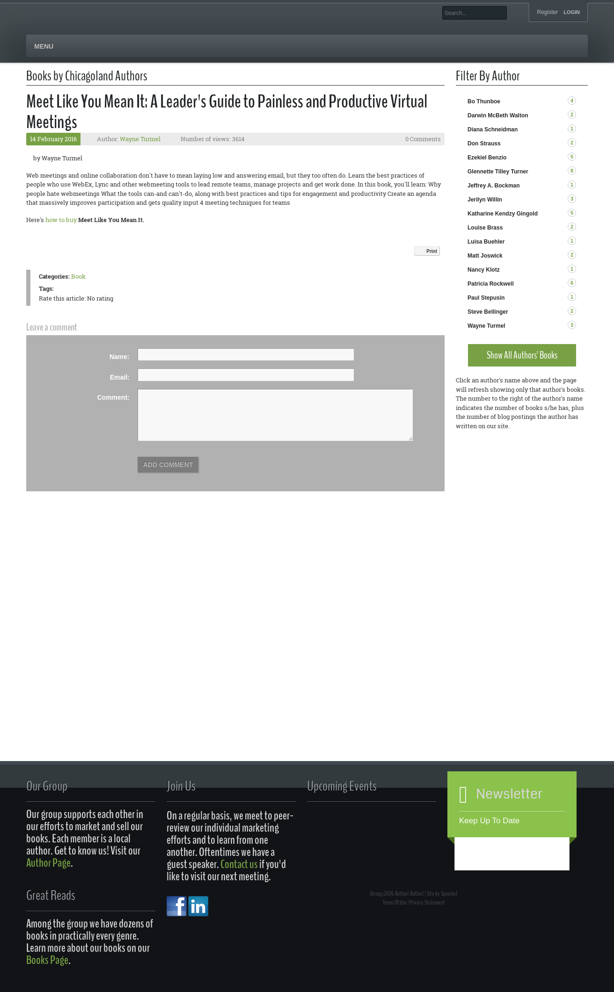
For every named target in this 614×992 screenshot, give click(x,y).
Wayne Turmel (140, 139)
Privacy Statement (427, 902)
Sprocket (449, 893)
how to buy (61, 220)
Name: (120, 356)
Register (547, 12)
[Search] (474, 13)
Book (78, 276)
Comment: (113, 397)
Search (514, 13)
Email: (120, 377)
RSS (583, 101)
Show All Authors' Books (522, 355)
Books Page (47, 960)
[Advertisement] (522, 597)
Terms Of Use (395, 902)
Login (571, 12)
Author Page (48, 863)
